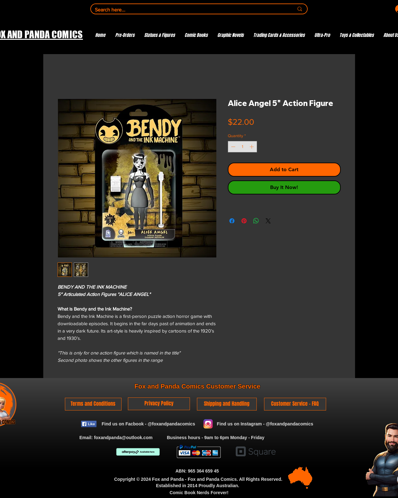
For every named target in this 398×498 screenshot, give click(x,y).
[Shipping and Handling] (227, 404)
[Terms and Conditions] (93, 404)
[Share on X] (268, 221)
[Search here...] (189, 10)
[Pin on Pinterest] (244, 221)
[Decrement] (232, 146)
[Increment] (252, 146)
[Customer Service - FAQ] (295, 404)
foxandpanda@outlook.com (123, 437)
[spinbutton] (242, 146)
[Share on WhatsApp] (256, 221)
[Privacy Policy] (159, 403)
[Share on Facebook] (232, 221)
